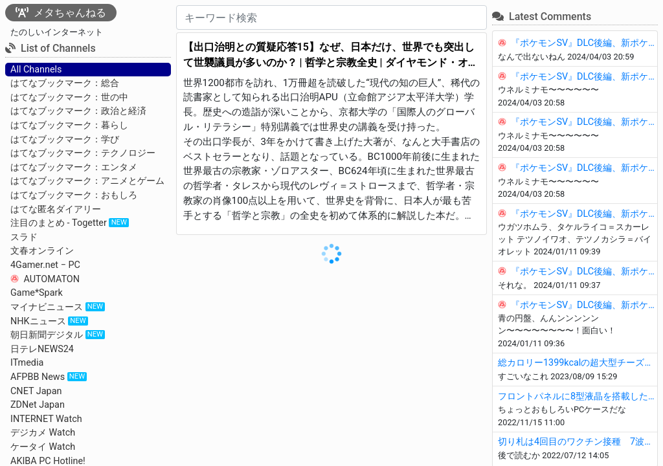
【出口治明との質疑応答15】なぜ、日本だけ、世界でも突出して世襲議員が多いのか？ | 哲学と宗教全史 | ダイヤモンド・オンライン (330, 56)
